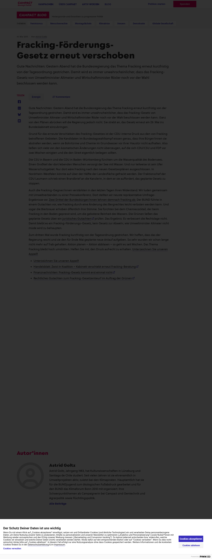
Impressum (59, 544)
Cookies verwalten (12, 549)
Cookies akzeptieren (191, 538)
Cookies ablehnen (191, 545)
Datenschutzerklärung (38, 544)
